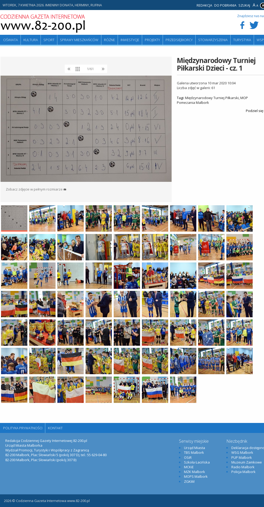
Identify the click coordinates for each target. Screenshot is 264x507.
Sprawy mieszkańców (79, 39)
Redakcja (204, 5)
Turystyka (242, 39)
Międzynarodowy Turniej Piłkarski (212, 97)
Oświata (10, 39)
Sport (48, 39)
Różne (109, 39)
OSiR (188, 457)
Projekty (152, 39)
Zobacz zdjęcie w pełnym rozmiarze (36, 189)
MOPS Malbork (196, 476)
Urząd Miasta (194, 447)
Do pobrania (225, 5)
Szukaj (244, 5)
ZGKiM (189, 481)
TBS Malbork (194, 452)
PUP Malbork (241, 457)
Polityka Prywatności (22, 428)
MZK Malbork (194, 471)
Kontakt (55, 428)
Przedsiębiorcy (179, 39)
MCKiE (189, 467)
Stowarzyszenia (213, 39)
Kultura (30, 39)
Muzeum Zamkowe (246, 462)
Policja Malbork (243, 471)
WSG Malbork (242, 452)
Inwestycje (130, 39)
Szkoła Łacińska (197, 462)
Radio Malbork (243, 467)
